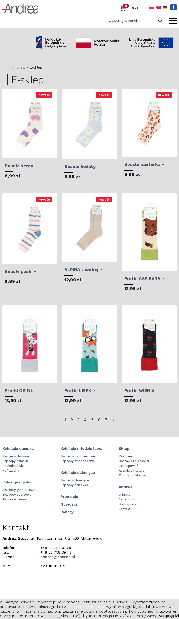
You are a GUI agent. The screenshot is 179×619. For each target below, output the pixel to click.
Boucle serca (19, 165)
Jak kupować (128, 466)
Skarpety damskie (15, 456)
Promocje (69, 496)
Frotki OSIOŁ (19, 390)
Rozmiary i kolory (131, 470)
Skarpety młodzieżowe (77, 456)
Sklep (124, 448)
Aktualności (127, 499)
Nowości (68, 504)
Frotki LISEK (77, 390)
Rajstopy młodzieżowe (77, 461)
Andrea (18, 67)
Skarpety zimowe (15, 499)
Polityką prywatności (85, 606)
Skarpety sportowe (17, 494)
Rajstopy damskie (15, 461)
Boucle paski (18, 271)
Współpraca (128, 504)
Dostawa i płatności (134, 461)
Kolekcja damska (18, 448)
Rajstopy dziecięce (74, 485)
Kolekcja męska (16, 482)
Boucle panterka (142, 164)
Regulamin (126, 456)
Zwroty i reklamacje (133, 475)
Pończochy (10, 470)
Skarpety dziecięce (74, 480)
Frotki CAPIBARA (142, 278)
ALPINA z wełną (81, 269)
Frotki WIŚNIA (139, 390)
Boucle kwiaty (80, 166)
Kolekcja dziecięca (77, 472)
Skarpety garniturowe (18, 490)
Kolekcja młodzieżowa (81, 448)
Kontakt (125, 509)
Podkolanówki (13, 466)
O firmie (125, 494)
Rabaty (67, 512)
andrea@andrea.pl (57, 556)
